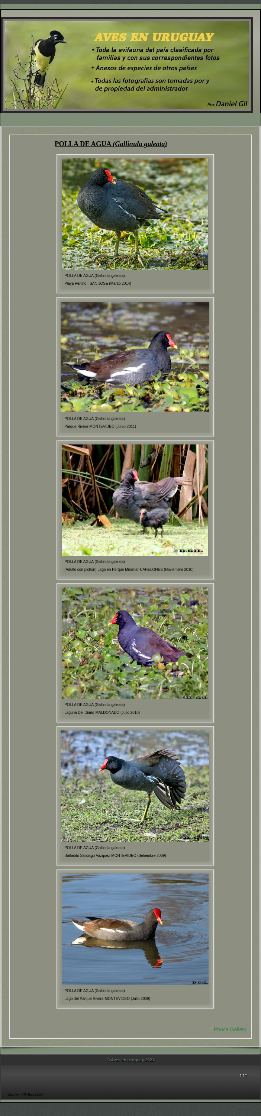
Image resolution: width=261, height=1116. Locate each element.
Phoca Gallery (230, 1029)
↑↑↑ (243, 1075)
